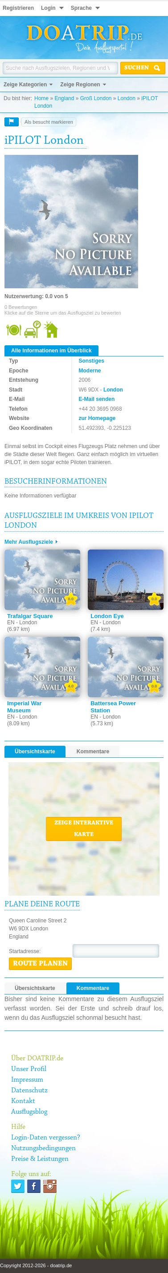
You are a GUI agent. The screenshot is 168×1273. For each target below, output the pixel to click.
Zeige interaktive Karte (83, 829)
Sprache (81, 8)
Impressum (27, 1079)
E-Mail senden (97, 399)
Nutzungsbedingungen (43, 1148)
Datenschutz (29, 1090)
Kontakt (23, 1101)
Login (48, 8)
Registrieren (18, 8)
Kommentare (93, 751)
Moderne (90, 371)
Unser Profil (28, 1069)
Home (41, 98)
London (126, 98)
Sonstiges (91, 361)
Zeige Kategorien (25, 84)
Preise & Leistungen (40, 1159)
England (64, 98)
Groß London (96, 98)
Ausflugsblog (29, 1111)
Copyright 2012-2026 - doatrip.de (36, 1265)
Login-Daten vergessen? (45, 1137)
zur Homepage (97, 418)
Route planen (40, 963)
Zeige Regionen (80, 84)
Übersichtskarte (35, 751)
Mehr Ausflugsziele (28, 542)
